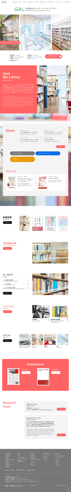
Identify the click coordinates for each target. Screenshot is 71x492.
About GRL (8, 453)
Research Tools (20, 470)
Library (32, 453)
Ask (12, 470)
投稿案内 (22, 159)
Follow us (32, 485)
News (18, 453)
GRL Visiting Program (44, 153)
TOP (68, 490)
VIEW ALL (60, 146)
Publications (46, 453)
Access (7, 470)
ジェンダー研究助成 (17, 153)
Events (57, 453)
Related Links (31, 470)
